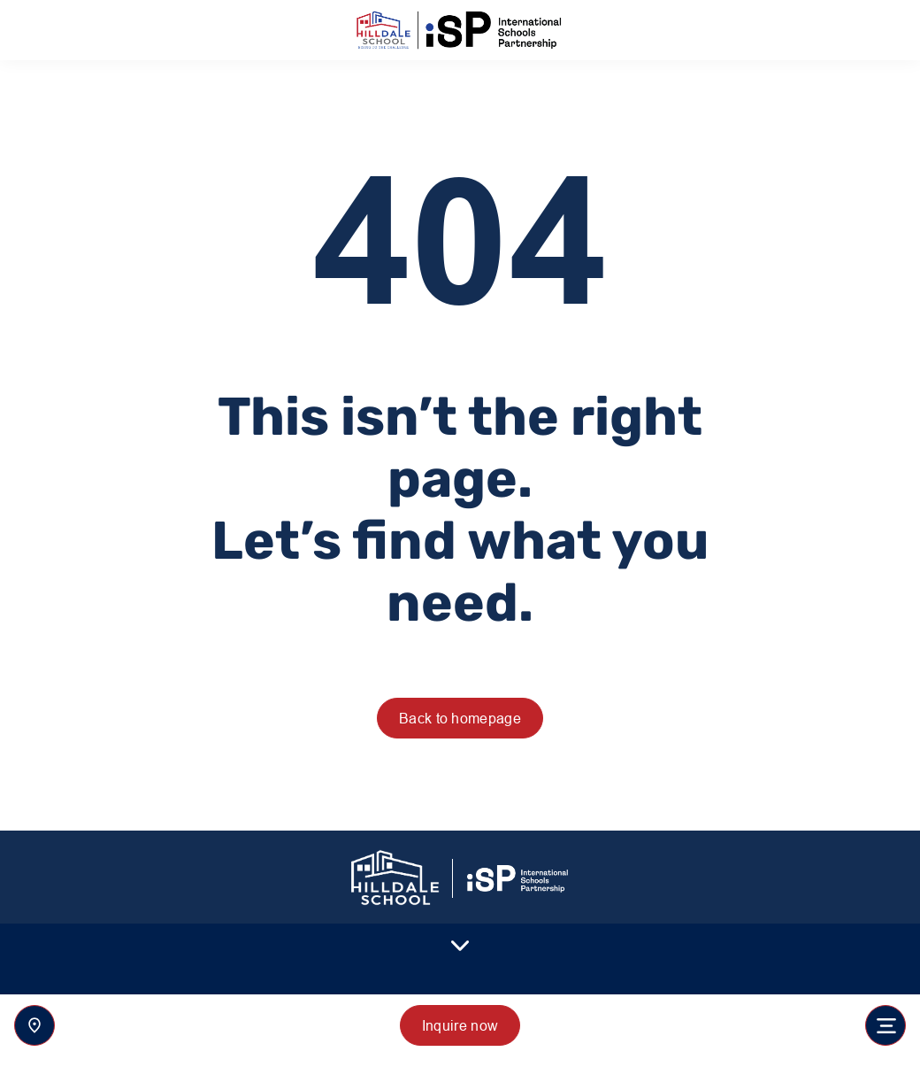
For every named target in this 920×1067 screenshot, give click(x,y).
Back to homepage (460, 718)
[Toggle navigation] (885, 1025)
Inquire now (460, 1025)
